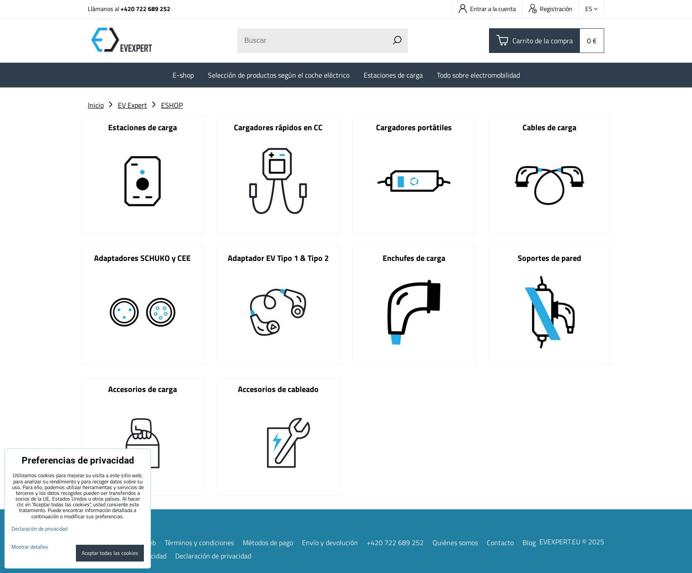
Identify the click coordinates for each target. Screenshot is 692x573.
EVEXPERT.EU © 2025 (571, 541)
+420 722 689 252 (145, 8)
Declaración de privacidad (213, 555)
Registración (550, 8)
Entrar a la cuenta (487, 8)
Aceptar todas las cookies (110, 553)
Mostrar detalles (29, 547)
